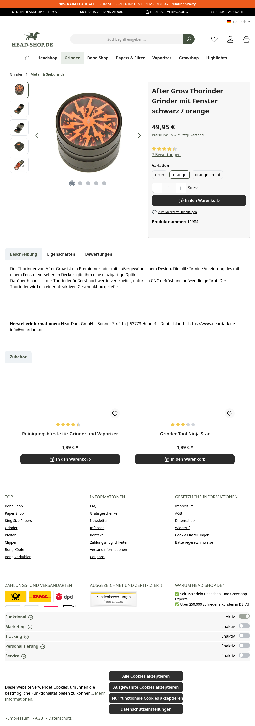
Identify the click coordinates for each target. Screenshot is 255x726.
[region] (76, 135)
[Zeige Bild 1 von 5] (72, 183)
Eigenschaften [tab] (61, 254)
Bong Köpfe (14, 549)
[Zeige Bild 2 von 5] (80, 183)
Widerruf (182, 527)
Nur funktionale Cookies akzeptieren (147, 698)
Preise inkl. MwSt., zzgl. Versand (178, 135)
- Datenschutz (59, 718)
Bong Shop (14, 506)
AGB (178, 513)
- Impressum (18, 718)
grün (159, 174)
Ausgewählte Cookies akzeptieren (146, 687)
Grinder (11, 527)
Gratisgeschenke (103, 513)
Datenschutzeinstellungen (146, 709)
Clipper (11, 542)
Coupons (97, 556)
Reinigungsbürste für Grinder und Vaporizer (70, 433)
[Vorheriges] (37, 135)
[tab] (23, 254)
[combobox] (126, 39)
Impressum (184, 506)
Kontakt (96, 535)
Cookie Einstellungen (192, 535)
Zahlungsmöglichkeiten (109, 542)
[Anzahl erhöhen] (181, 188)
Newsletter (99, 520)
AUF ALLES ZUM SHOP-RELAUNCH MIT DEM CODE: (127, 4)
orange (179, 174)
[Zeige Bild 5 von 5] (104, 183)
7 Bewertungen (166, 154)
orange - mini (207, 174)
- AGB (38, 718)
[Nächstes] (139, 135)
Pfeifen (10, 535)
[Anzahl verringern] (157, 188)
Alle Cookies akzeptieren (146, 676)
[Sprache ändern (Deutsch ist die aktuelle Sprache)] (238, 22)
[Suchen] (189, 39)
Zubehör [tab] (18, 357)
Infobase (97, 527)
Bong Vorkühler (18, 556)
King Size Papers (18, 520)
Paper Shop (14, 513)
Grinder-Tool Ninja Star (185, 433)
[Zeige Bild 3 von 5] (88, 183)
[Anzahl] (169, 188)
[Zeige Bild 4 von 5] (96, 183)
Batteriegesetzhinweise (194, 542)
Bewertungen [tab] (98, 254)
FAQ (93, 506)
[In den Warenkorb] (199, 200)
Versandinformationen (108, 549)
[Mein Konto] (230, 39)
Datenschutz (185, 520)
